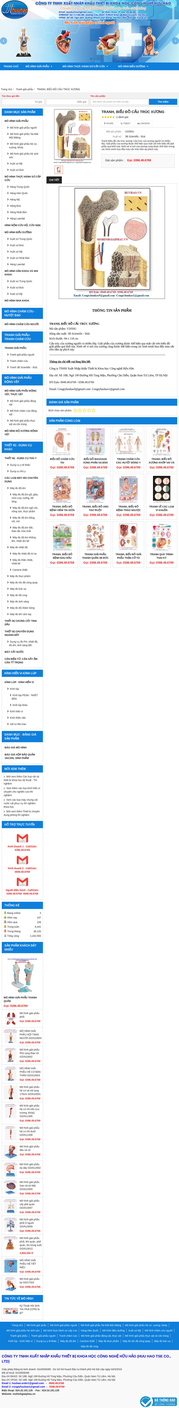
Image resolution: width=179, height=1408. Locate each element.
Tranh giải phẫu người (70, 74)
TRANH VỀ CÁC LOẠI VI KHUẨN (161, 508)
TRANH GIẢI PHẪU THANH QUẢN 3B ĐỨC (95, 556)
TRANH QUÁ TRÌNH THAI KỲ (161, 556)
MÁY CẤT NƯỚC (14, 651)
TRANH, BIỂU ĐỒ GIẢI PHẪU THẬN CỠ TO (128, 556)
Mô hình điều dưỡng (127, 66)
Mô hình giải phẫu (38, 66)
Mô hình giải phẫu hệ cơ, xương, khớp (23, 145)
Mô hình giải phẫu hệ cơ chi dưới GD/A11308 (29, 1131)
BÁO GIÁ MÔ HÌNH (16, 747)
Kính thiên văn (18, 717)
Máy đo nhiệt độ (19, 547)
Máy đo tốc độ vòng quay (24, 582)
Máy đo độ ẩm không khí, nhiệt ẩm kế (24, 539)
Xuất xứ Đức (17, 245)
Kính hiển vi (16, 711)
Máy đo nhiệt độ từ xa (25, 553)
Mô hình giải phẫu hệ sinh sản (23, 155)
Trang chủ (11, 66)
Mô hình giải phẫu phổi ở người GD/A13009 (29, 1223)
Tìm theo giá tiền (10, 96)
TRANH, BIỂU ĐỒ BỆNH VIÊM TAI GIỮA (62, 508)
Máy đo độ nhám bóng (22, 607)
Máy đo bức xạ (18, 588)
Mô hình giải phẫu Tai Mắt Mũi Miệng (23, 136)
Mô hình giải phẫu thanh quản (20, 999)
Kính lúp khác (20, 705)
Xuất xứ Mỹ (16, 163)
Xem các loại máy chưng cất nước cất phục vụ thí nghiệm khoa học (21, 803)
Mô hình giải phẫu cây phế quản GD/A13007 (29, 1204)
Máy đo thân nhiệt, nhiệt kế (22, 562)
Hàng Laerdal (17, 264)
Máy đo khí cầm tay (20, 614)
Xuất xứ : (118, 136)
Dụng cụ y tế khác (20, 464)
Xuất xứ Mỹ (16, 251)
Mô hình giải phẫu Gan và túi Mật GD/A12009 (29, 1186)
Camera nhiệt (20, 569)
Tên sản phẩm (97, 96)
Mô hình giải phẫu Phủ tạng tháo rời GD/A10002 (29, 1053)
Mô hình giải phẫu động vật (22, 403)
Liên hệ (138, 81)
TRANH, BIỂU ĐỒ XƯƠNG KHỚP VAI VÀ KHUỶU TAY (161, 463)
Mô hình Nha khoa (17, 300)
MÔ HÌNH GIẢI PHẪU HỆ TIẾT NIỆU (28, 1264)
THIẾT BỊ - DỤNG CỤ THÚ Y (21, 458)
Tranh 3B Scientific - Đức (23, 367)
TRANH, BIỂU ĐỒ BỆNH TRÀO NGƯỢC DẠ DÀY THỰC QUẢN (128, 510)
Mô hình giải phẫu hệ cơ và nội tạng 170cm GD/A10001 (30, 1090)
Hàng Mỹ (15, 199)
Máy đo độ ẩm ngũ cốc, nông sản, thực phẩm (25, 509)
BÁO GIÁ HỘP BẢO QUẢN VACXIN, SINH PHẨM (20, 756)
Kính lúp (14, 688)
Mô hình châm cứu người (22, 324)
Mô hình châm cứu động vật (23, 412)
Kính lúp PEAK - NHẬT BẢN (25, 697)
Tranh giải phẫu (15, 348)
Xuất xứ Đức (17, 170)
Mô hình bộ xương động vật (84, 81)
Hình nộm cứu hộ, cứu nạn (22, 225)
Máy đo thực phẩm (20, 576)
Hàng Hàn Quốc (19, 193)
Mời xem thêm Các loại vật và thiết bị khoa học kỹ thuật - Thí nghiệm (21, 780)
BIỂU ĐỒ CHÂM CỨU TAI (62, 461)
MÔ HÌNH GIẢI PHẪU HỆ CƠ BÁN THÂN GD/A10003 (30, 1072)
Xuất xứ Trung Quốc (21, 281)
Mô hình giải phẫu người (23, 127)
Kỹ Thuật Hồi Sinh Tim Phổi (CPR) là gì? (30, 1309)
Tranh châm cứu (104, 74)
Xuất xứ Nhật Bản (20, 258)
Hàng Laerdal (17, 218)
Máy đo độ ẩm (18, 488)
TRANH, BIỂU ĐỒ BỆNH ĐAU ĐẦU (62, 556)
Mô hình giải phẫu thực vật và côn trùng (22, 422)
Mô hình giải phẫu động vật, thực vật (31, 81)
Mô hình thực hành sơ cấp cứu (82, 66)
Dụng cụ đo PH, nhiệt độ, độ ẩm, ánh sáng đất (23, 643)
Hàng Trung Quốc (20, 186)
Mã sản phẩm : (114, 131)
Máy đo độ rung (18, 595)
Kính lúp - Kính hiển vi (19, 682)
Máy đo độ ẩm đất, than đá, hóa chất (22, 529)
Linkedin (144, 123)
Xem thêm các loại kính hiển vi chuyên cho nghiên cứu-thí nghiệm (22, 792)
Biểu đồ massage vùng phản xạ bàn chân (95, 463)
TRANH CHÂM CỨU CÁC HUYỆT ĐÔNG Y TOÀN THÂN (128, 463)
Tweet (126, 123)
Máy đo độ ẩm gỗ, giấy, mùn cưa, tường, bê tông (25, 498)
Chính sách (118, 81)
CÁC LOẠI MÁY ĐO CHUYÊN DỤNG (21, 479)
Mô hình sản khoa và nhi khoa (26, 74)
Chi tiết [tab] (54, 180)
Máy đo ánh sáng (19, 601)
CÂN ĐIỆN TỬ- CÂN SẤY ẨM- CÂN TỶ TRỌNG (21, 661)
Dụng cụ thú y (18, 471)
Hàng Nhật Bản (18, 212)
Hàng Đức (15, 205)
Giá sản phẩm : (114, 160)
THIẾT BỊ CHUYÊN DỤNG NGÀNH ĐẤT (19, 633)
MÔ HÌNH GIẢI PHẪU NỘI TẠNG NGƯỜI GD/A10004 (31, 1034)
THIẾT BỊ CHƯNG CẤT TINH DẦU (21, 622)
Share (108, 123)
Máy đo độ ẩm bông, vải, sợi (23, 519)
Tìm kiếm (163, 101)
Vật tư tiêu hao (18, 724)
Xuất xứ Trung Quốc (21, 239)
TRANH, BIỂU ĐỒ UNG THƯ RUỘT (95, 508)
